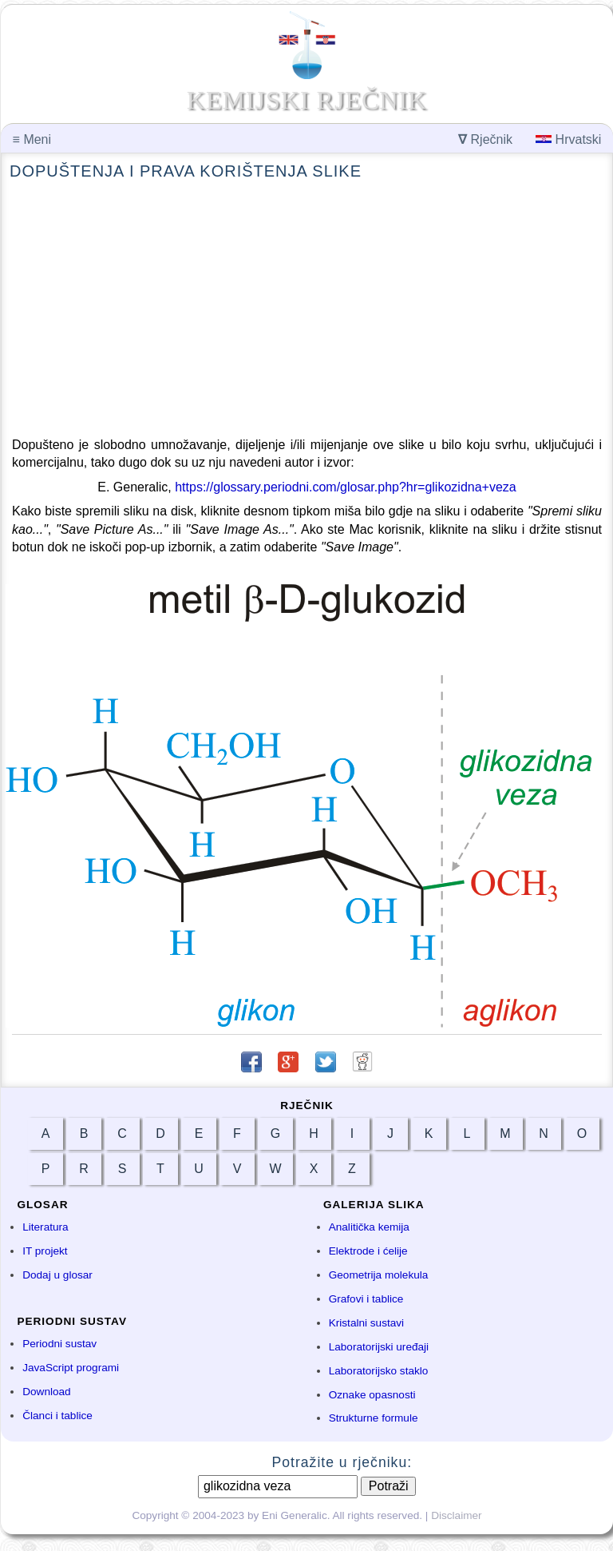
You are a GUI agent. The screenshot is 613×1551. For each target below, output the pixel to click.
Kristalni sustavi (366, 1323)
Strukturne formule (373, 1418)
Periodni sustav (59, 1344)
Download (46, 1392)
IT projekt (44, 1251)
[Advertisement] (307, 309)
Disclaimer (456, 1515)
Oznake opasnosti (372, 1395)
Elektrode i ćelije (368, 1251)
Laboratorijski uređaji (379, 1347)
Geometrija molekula (379, 1275)
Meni (32, 139)
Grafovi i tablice (366, 1299)
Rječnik (485, 139)
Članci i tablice (57, 1416)
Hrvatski (568, 139)
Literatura (45, 1227)
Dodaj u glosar (57, 1275)
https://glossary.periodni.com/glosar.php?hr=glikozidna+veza (345, 487)
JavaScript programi (70, 1368)
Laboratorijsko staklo (379, 1371)
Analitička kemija (369, 1227)
